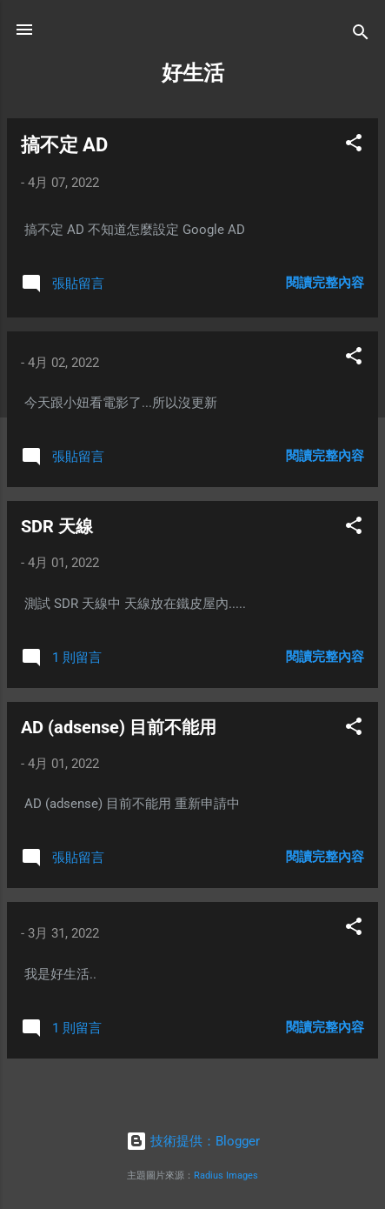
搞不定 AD (64, 145)
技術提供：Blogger (193, 1141)
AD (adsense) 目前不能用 (118, 727)
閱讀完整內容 (325, 283)
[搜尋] (360, 35)
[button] (353, 145)
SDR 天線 (57, 526)
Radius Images (226, 1175)
